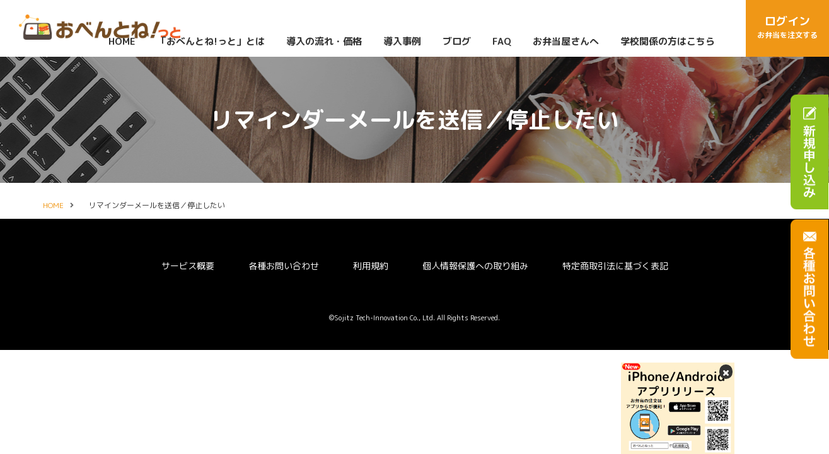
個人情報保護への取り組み (475, 266)
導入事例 (401, 41)
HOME (121, 41)
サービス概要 (187, 266)
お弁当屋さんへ (565, 41)
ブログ (456, 41)
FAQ (501, 41)
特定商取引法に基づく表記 (615, 266)
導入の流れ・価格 (323, 41)
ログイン (787, 27)
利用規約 (370, 266)
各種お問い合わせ (283, 266)
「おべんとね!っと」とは (210, 41)
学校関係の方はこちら (667, 41)
